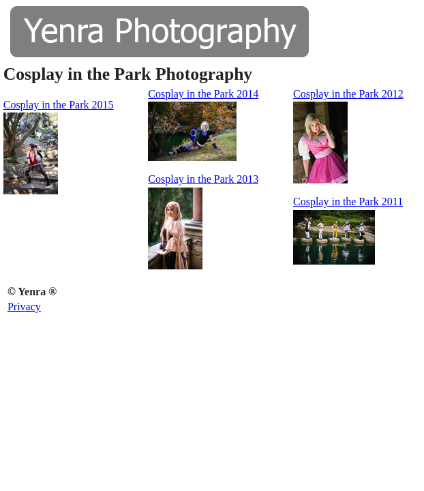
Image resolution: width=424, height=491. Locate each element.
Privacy (24, 306)
